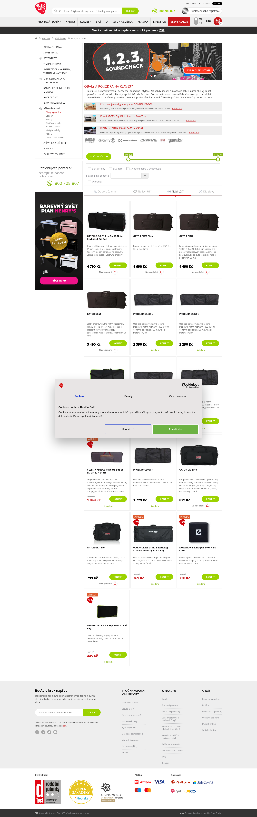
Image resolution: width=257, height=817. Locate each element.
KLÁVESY (85, 21)
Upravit (128, 429)
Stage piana (50, 52)
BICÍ (98, 21)
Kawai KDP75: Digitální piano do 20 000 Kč (123, 116)
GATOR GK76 (186, 236)
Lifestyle (159, 21)
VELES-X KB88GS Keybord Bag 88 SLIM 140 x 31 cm (105, 471)
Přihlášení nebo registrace (205, 10)
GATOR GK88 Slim (143, 236)
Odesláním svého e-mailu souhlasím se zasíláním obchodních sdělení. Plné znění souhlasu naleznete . (66, 724)
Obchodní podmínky (171, 711)
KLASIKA (143, 21)
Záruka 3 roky (128, 708)
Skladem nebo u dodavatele (143, 168)
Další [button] (218, 61)
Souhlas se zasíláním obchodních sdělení (171, 727)
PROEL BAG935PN (189, 313)
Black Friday (96, 168)
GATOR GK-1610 (96, 547)
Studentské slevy (129, 721)
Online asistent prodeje (132, 733)
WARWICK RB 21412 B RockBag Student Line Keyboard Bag (150, 549)
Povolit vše (175, 429)
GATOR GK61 (94, 313)
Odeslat (92, 712)
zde (64, 725)
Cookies (165, 763)
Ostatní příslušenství (55, 137)
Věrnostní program (130, 740)
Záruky (165, 699)
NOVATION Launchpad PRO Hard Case (197, 549)
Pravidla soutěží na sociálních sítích (170, 736)
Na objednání (105, 272)
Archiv (125, 752)
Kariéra (205, 705)
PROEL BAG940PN (143, 313)
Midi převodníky (53, 130)
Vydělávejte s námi (210, 717)
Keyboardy (50, 58)
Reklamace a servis (171, 744)
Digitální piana (52, 47)
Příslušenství (60, 38)
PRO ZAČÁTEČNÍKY (49, 21)
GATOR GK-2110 (188, 469)
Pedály (49, 119)
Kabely (49, 133)
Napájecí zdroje (53, 126)
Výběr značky (97, 156)
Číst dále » (177, 108)
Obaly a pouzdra (53, 112)
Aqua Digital (216, 813)
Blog (217, 3)
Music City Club (209, 724)
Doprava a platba (130, 702)
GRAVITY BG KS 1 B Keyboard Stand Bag (107, 627)
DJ (107, 21)
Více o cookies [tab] (177, 396)
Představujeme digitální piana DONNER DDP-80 (126, 104)
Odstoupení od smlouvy (172, 750)
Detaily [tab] (128, 396)
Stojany (49, 115)
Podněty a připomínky (212, 711)
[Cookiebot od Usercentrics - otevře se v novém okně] (184, 385)
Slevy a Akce (179, 21)
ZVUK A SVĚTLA (123, 21)
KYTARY (70, 21)
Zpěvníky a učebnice (55, 142)
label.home (36, 38)
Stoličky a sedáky (53, 123)
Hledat (130, 10)
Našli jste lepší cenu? (131, 715)
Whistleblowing (209, 730)
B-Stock (48, 148)
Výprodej (95, 181)
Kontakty (205, 3)
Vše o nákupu (192, 3)
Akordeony (50, 97)
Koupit (118, 265)
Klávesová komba (54, 102)
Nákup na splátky (130, 746)
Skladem (115, 168)
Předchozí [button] (87, 61)
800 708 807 (67, 183)
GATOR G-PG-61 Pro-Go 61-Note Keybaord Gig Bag (105, 237)
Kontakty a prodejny (211, 699)
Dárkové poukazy (54, 154)
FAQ (164, 756)
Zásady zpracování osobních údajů (170, 719)
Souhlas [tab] (79, 396)
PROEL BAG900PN (143, 469)
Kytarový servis (129, 727)
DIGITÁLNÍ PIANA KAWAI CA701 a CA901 (121, 128)
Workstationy (52, 63)
